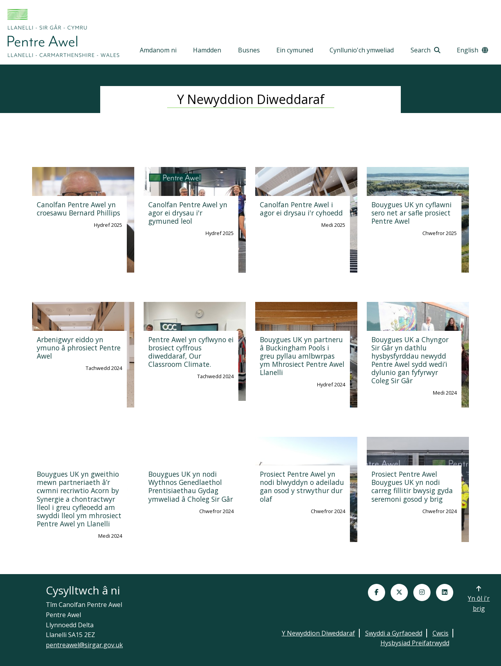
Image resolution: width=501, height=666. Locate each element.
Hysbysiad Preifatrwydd (414, 643)
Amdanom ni (158, 50)
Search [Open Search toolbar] (425, 50)
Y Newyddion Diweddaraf (318, 633)
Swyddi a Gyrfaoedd (393, 633)
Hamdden (207, 50)
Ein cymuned (294, 50)
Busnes (249, 50)
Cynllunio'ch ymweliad (362, 50)
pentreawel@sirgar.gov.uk (84, 645)
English (472, 50)
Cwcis (441, 633)
